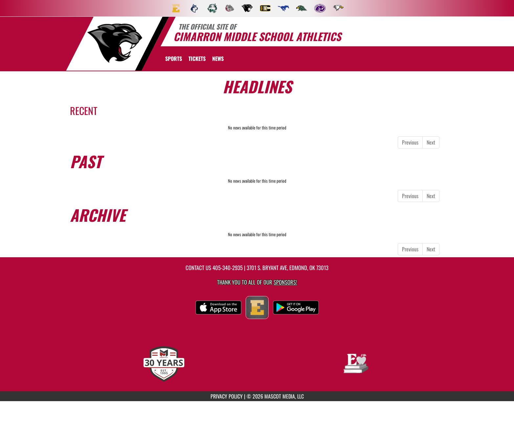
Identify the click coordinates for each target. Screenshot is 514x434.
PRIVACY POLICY (227, 396)
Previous (410, 142)
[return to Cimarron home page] (114, 43)
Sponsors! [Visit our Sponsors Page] (285, 282)
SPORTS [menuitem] (173, 58)
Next (431, 142)
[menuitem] (176, 8)
